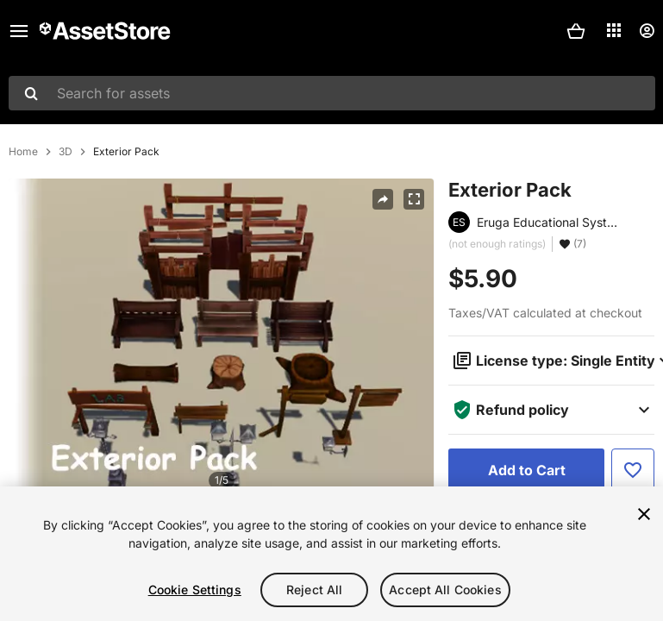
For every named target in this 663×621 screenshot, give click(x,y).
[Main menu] (19, 31)
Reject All (314, 589)
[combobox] (332, 93)
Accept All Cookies (445, 589)
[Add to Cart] (526, 470)
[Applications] (614, 30)
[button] (576, 31)
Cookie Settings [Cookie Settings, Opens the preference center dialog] (194, 589)
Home (23, 152)
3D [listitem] (65, 152)
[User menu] (646, 31)
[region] (331, 553)
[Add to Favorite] (632, 470)
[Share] (382, 199)
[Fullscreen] (413, 199)
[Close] (644, 514)
